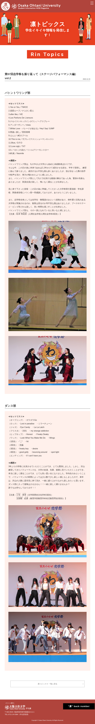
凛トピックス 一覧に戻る (47, 684)
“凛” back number (76, 706)
